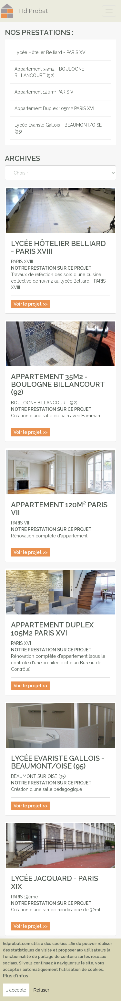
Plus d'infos (15, 975)
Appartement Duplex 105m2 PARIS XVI (54, 108)
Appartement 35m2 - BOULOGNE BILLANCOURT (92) (49, 72)
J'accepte (16, 990)
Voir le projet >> (31, 304)
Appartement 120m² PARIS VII (45, 92)
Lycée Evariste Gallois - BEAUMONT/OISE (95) (58, 128)
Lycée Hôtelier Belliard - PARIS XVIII (51, 52)
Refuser (41, 990)
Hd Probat (33, 10)
